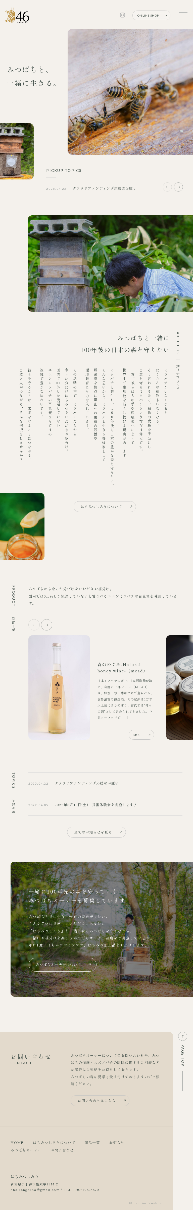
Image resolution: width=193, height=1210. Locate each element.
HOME (17, 1142)
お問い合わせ (62, 1150)
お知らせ (117, 1142)
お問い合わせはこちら (97, 1100)
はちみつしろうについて (101, 506)
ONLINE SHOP (148, 15)
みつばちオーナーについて (58, 964)
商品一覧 (92, 1142)
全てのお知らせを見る (93, 832)
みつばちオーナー (26, 1150)
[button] (178, 187)
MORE (137, 734)
